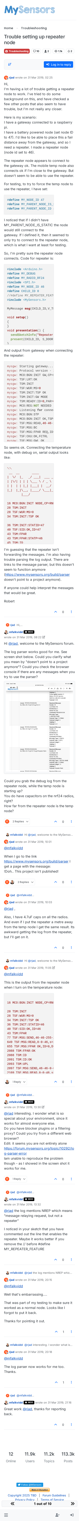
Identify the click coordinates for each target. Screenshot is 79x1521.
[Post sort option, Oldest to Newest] (9, 64)
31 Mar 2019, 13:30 (29, 1107)
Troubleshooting (17, 51)
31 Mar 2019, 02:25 (40, 77)
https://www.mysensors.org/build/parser (37, 574)
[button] (6, 1515)
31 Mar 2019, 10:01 (39, 841)
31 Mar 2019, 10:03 (40, 902)
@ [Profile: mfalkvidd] (13, 848)
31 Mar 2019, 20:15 (40, 1279)
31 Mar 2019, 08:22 (29, 637)
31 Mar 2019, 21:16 (59, 1402)
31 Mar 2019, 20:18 (40, 1352)
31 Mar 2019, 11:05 (39, 967)
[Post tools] (71, 612)
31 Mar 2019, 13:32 (29, 1204)
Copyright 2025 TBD (22, 1495)
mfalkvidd (16, 632)
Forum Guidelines (54, 1495)
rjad (11, 77)
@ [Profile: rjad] (13, 643)
